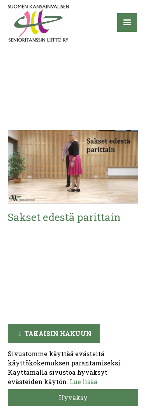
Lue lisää (83, 381)
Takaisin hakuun (58, 333)
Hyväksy (73, 397)
